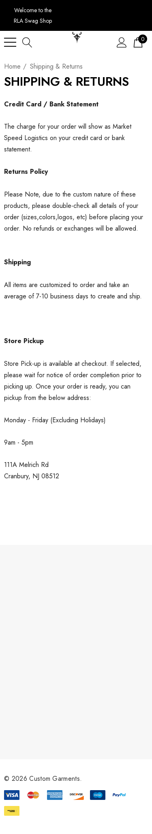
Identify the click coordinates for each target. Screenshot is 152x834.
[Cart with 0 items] (138, 42)
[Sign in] (122, 42)
